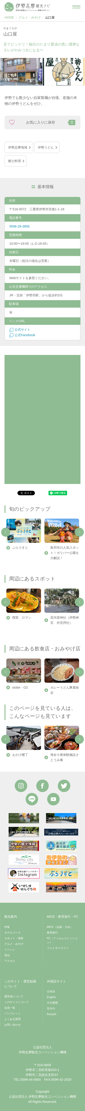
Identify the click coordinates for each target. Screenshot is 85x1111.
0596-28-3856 (19, 226)
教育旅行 (52, 932)
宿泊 (7, 955)
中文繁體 (52, 1002)
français (51, 1014)
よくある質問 (12, 1019)
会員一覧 (9, 1007)
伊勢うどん (46, 147)
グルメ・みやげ (29, 17)
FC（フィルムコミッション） (62, 940)
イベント (9, 949)
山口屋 (50, 17)
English (51, 997)
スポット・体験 (13, 938)
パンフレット (12, 1013)
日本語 (51, 991)
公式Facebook (22, 335)
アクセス (9, 961)
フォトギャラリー (58, 948)
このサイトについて (16, 1002)
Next (79, 532)
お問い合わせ (12, 1024)
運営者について (13, 996)
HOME (9, 17)
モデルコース (12, 932)
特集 (7, 927)
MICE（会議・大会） (60, 927)
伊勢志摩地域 (17, 147)
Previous (5, 532)
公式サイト (19, 329)
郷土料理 (14, 161)
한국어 (51, 1008)
